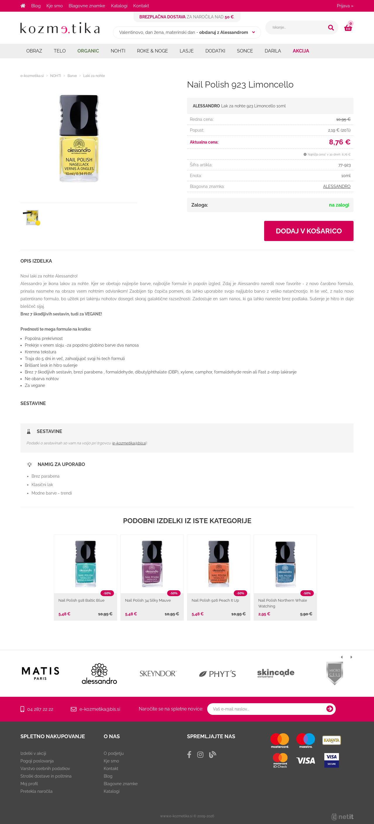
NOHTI (118, 51)
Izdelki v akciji (33, 753)
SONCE (245, 51)
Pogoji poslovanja (37, 761)
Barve (72, 76)
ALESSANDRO (337, 186)
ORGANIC (88, 51)
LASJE (187, 51)
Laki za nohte (94, 76)
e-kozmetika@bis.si (129, 443)
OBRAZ (34, 51)
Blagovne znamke (87, 5)
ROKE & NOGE (152, 51)
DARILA (273, 51)
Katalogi (119, 5)
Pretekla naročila (36, 791)
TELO (60, 51)
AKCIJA (301, 51)
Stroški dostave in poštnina (46, 776)
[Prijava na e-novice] (330, 709)
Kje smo (54, 5)
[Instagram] (200, 754)
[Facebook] (189, 754)
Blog (36, 5)
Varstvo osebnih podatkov (45, 768)
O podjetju (114, 753)
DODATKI (215, 51)
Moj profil (29, 783)
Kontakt (141, 5)
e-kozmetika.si (32, 76)
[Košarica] (349, 27)
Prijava (345, 5)
